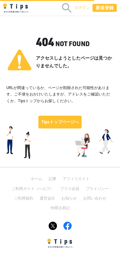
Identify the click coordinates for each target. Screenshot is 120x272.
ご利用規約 (23, 198)
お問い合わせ (94, 198)
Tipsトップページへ (60, 122)
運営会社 (47, 198)
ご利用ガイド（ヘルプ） (33, 188)
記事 (52, 179)
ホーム (36, 179)
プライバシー (97, 188)
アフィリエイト (76, 179)
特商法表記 (60, 208)
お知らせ (69, 198)
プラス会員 (69, 188)
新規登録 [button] (105, 7)
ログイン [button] (82, 7)
